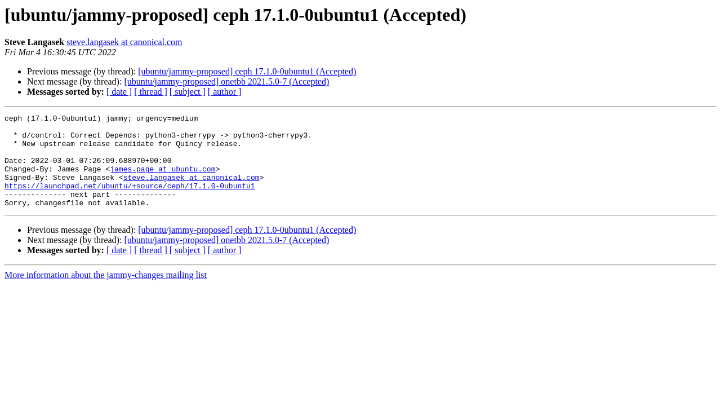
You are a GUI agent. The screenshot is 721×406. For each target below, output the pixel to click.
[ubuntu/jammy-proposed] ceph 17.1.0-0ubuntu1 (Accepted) (247, 71)
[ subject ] (188, 91)
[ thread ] (150, 91)
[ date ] (119, 91)
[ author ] (225, 91)
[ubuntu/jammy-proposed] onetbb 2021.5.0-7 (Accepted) (226, 81)
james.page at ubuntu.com (162, 180)
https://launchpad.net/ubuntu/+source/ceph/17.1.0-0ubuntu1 (130, 201)
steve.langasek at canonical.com (124, 42)
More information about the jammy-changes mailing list (106, 293)
